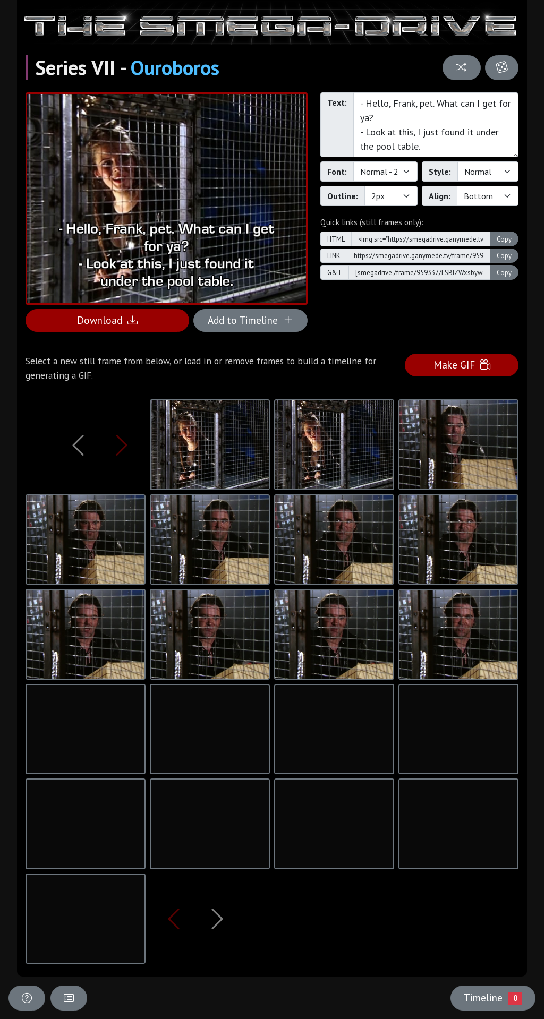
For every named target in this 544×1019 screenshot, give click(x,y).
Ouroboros (175, 67)
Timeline (493, 998)
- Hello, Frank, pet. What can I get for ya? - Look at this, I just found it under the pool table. (435, 124)
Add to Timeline (250, 320)
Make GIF (462, 364)
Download (107, 320)
